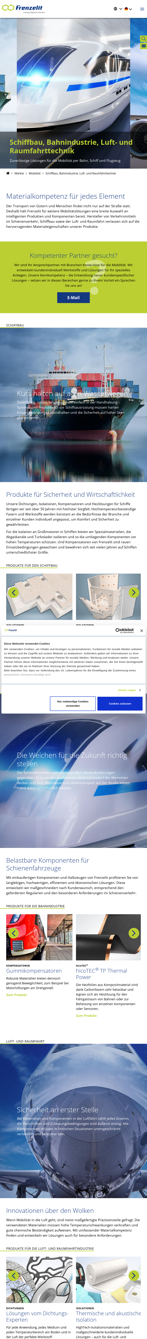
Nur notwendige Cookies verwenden (72, 703)
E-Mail (73, 297)
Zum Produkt (16, 995)
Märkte (19, 173)
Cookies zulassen (120, 703)
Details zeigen (127, 690)
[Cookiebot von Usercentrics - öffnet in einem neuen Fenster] (120, 630)
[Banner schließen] (141, 630)
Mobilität (35, 173)
